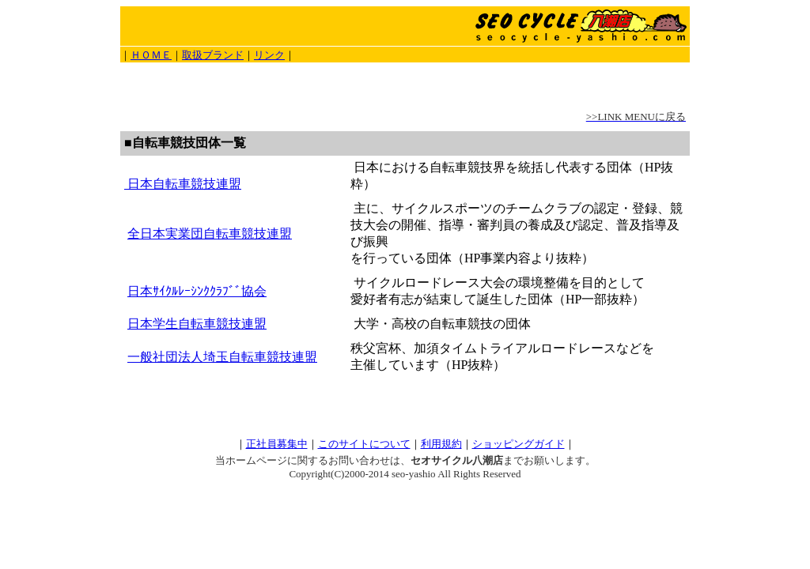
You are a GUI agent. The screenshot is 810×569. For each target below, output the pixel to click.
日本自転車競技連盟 (182, 183)
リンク (269, 55)
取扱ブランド (213, 55)
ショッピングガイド (518, 444)
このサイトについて (364, 444)
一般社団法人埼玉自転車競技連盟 (222, 357)
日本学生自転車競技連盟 (197, 323)
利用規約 (441, 444)
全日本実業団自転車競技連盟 (209, 233)
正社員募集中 (277, 444)
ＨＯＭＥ (151, 55)
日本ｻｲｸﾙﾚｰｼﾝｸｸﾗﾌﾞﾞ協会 (197, 291)
